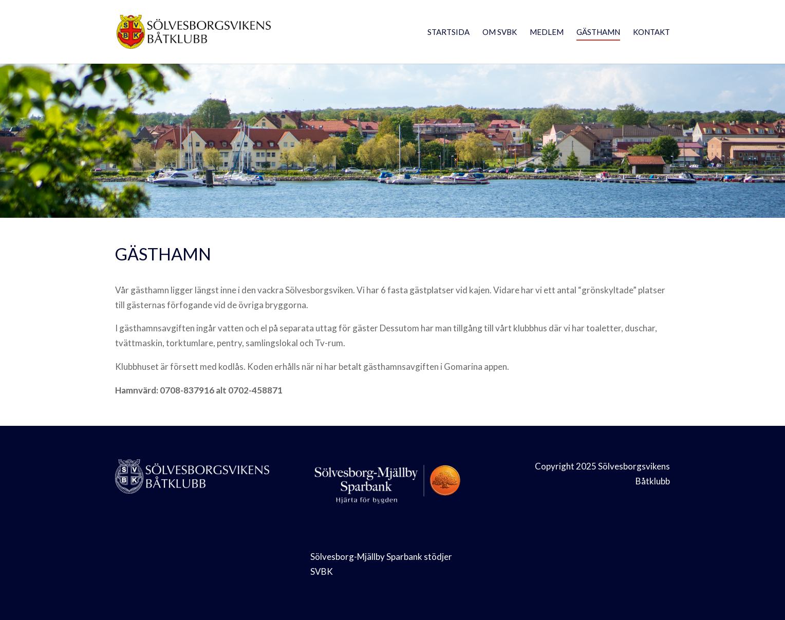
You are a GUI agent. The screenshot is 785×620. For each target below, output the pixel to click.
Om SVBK (499, 32)
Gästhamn (598, 32)
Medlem (547, 32)
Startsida (448, 32)
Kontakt (651, 32)
